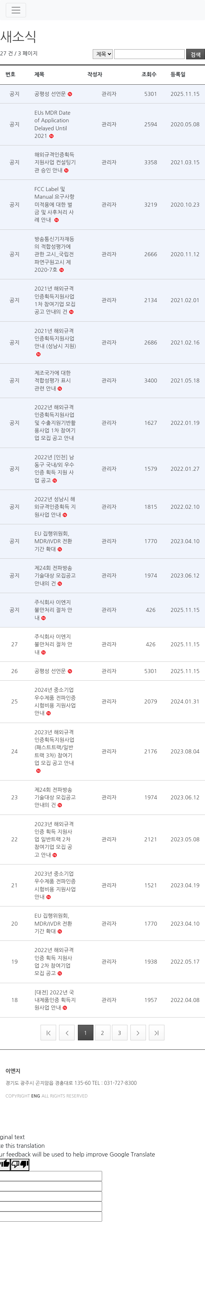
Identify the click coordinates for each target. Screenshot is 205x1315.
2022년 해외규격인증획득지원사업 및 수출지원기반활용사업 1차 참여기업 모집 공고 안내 (55, 423)
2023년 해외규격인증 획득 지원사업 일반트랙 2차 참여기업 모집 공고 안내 (54, 839)
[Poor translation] (20, 1165)
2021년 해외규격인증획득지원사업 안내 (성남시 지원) (55, 338)
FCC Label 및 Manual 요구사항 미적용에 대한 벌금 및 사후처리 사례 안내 (54, 204)
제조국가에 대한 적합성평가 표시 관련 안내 (52, 380)
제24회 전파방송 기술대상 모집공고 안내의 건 (55, 575)
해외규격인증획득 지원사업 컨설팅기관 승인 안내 (55, 162)
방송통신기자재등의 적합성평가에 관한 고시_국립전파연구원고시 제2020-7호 (54, 254)
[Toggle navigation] (16, 10)
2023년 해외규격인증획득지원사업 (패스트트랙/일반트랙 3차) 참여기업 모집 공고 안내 (54, 748)
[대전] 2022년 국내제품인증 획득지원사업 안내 (55, 1000)
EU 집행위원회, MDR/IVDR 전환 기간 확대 (53, 541)
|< (48, 1033)
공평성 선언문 (50, 94)
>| (156, 1033)
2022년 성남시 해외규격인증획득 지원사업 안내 (55, 506)
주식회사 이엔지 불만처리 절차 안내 (53, 610)
